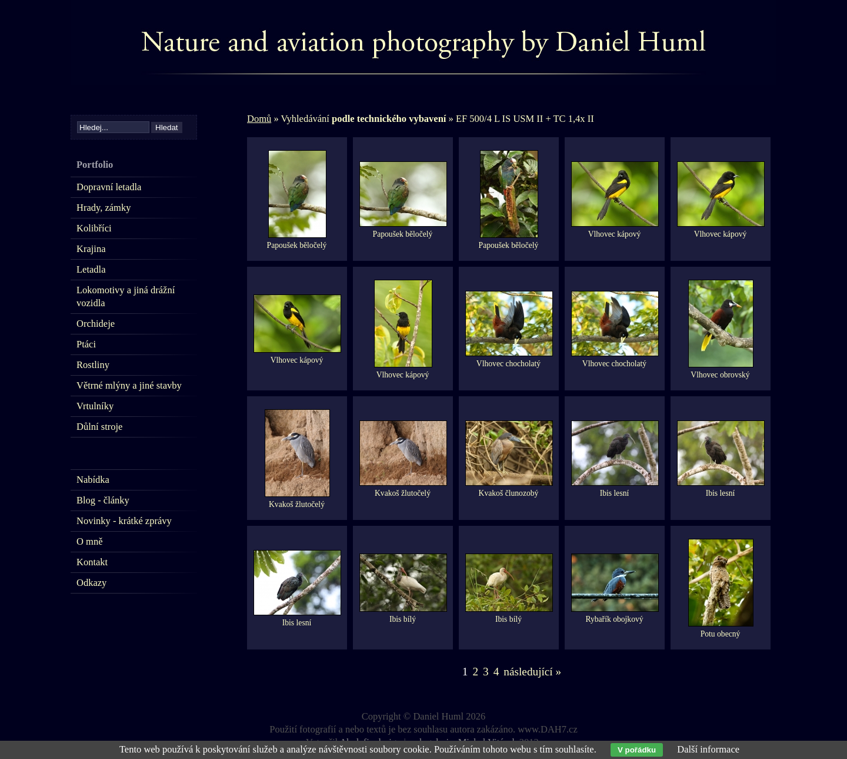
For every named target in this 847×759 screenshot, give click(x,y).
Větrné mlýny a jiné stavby (129, 385)
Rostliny (92, 364)
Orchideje (95, 323)
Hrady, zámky (103, 207)
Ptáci (86, 344)
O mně (89, 541)
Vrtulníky (95, 406)
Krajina (90, 248)
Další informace (708, 749)
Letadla (90, 269)
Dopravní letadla (108, 187)
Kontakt (92, 562)
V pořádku (637, 749)
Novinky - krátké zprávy (124, 520)
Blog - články (102, 500)
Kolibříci (94, 228)
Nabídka (92, 479)
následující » (532, 671)
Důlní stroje (99, 426)
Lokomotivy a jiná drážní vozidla (125, 296)
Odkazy (91, 582)
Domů (259, 118)
